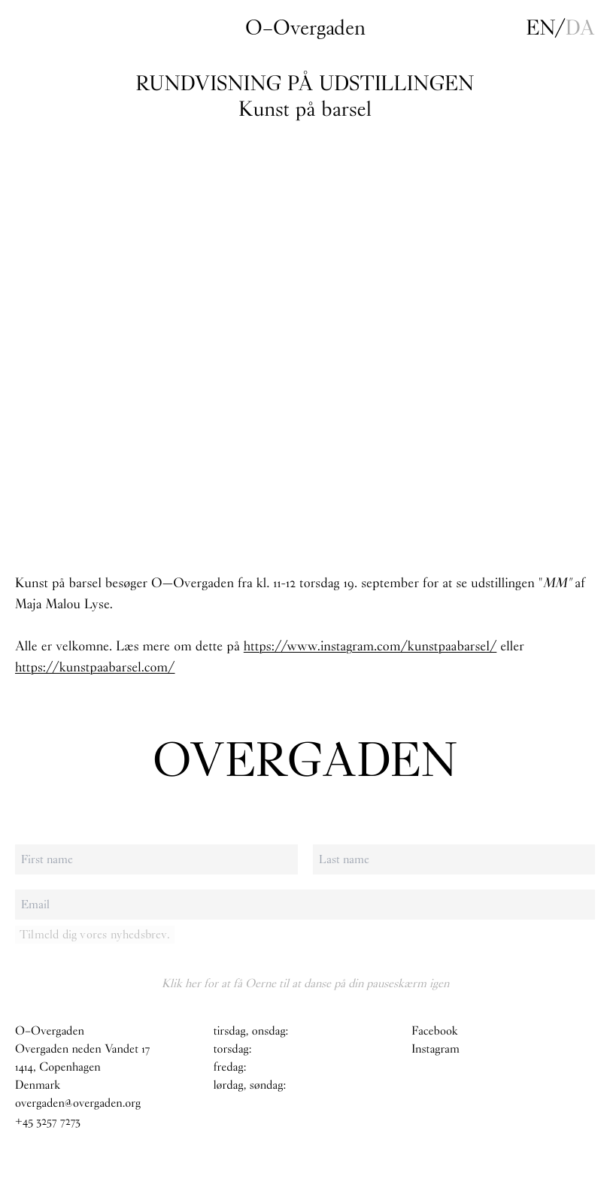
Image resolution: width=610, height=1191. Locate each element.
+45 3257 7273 (47, 1121)
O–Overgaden (305, 28)
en (541, 27)
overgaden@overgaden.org (78, 1103)
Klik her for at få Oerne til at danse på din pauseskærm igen (305, 983)
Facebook (434, 1031)
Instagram (435, 1049)
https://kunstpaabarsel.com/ (95, 667)
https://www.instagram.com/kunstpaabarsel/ (370, 646)
